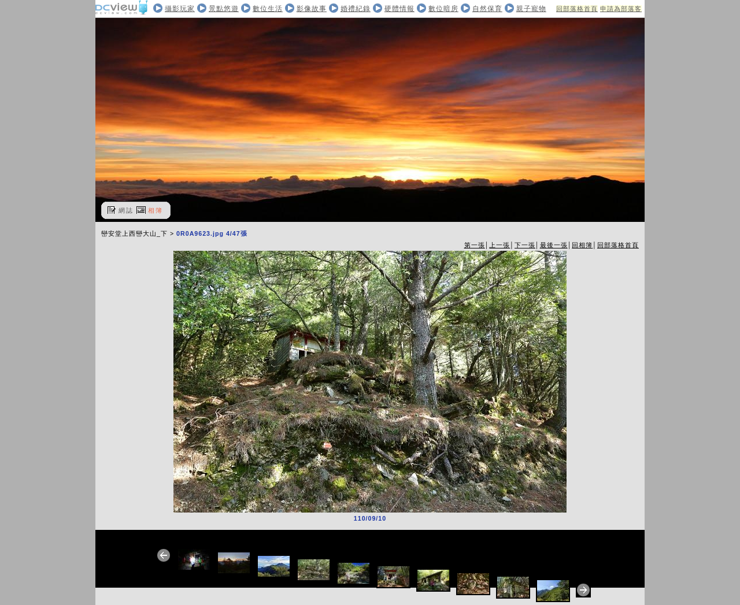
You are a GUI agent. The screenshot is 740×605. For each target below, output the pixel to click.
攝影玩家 (180, 9)
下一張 (525, 245)
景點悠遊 (224, 9)
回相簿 (582, 245)
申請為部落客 (621, 8)
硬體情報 (399, 9)
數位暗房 (443, 9)
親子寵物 (531, 9)
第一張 (474, 245)
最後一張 (554, 245)
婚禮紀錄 (356, 9)
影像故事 (312, 9)
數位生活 (268, 9)
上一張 (499, 245)
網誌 (126, 210)
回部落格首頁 (577, 8)
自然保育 (487, 9)
